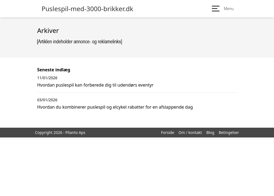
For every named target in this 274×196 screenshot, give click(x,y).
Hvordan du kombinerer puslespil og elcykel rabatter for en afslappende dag (115, 107)
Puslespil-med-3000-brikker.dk (87, 8)
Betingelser (229, 132)
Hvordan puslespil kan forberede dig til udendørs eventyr (95, 85)
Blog (210, 132)
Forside (167, 132)
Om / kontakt (190, 132)
